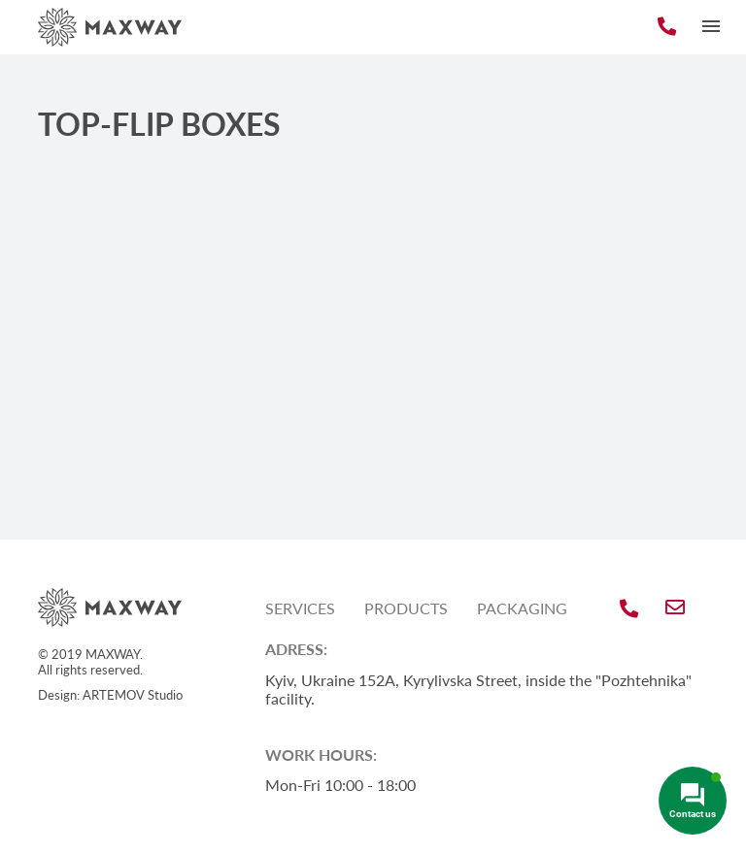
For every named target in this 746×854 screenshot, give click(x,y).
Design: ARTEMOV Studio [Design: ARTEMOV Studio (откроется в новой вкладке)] (110, 695)
